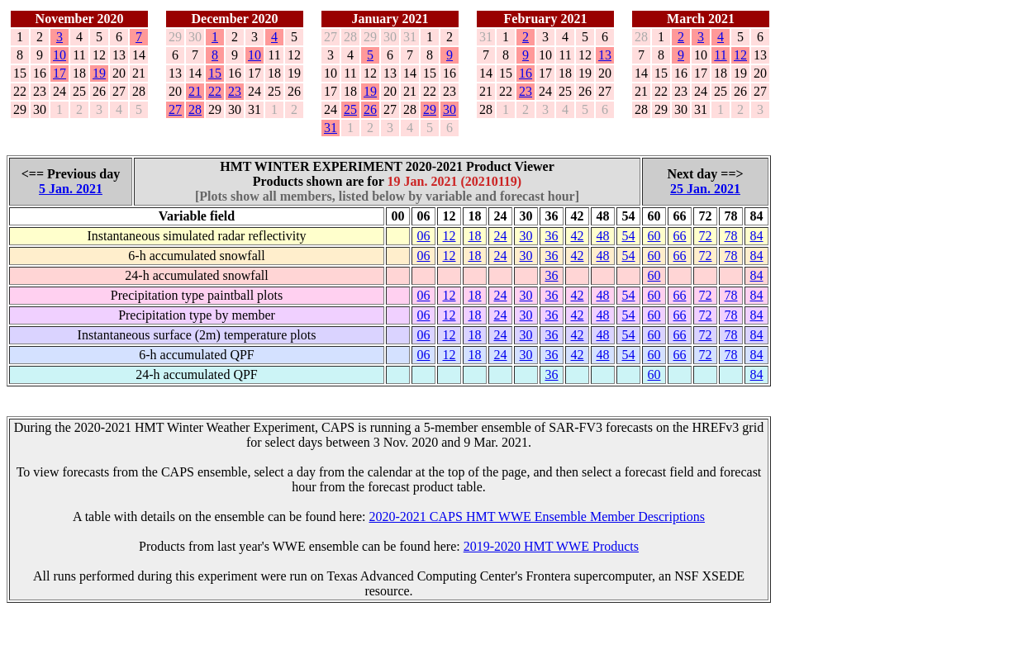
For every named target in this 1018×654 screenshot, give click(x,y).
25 (350, 109)
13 (604, 55)
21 (195, 91)
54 (628, 236)
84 (757, 236)
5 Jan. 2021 (70, 189)
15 (214, 73)
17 (59, 73)
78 (731, 236)
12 (740, 55)
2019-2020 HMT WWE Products (551, 546)
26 (370, 109)
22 (214, 91)
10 (59, 55)
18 (475, 236)
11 (720, 55)
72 (705, 236)
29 (429, 109)
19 (99, 73)
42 (577, 236)
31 (330, 128)
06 (424, 236)
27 (175, 109)
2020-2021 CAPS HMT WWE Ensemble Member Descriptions (537, 516)
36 (552, 236)
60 (654, 236)
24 (500, 236)
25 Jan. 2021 (705, 189)
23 (234, 91)
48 (603, 236)
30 (449, 109)
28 (195, 109)
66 (680, 236)
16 (525, 73)
